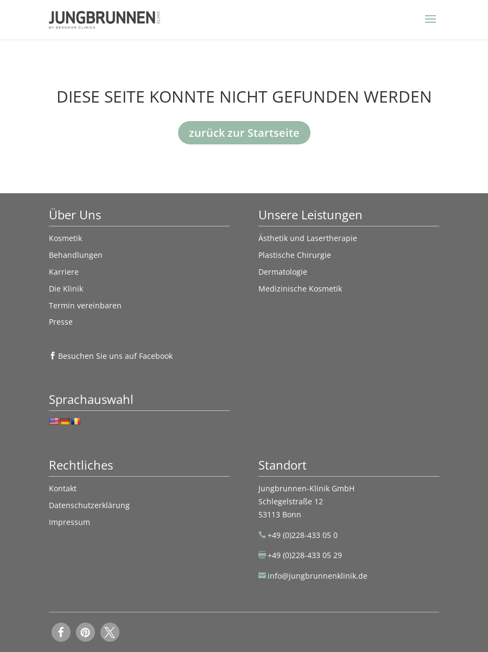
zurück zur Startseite (244, 132)
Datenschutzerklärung (89, 505)
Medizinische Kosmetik (300, 288)
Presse (61, 321)
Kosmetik (65, 238)
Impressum (69, 522)
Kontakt (63, 488)
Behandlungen (76, 255)
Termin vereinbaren (85, 305)
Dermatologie (282, 272)
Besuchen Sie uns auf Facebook (115, 356)
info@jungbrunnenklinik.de (317, 576)
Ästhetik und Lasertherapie (307, 238)
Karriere (64, 272)
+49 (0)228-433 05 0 (303, 535)
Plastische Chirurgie (294, 255)
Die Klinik (66, 288)
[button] (61, 632)
